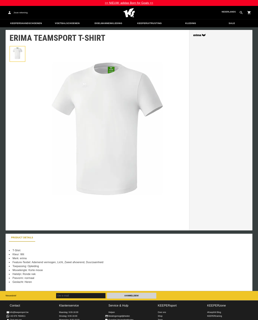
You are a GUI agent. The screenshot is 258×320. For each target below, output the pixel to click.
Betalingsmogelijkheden (119, 316)
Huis (129, 12)
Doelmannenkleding (108, 23)
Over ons (162, 312)
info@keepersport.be (19, 312)
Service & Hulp (118, 305)
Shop (160, 316)
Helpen (111, 312)
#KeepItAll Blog (214, 312)
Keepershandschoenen (26, 23)
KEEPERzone (216, 305)
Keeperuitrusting (149, 23)
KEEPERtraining (214, 316)
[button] (17, 54)
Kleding (190, 23)
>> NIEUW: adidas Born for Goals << (129, 3)
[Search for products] (241, 12)
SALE (232, 23)
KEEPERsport (167, 305)
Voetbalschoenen (67, 23)
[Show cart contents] (249, 12)
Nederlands (229, 11)
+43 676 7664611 (18, 316)
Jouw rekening (20, 12)
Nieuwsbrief (11, 296)
